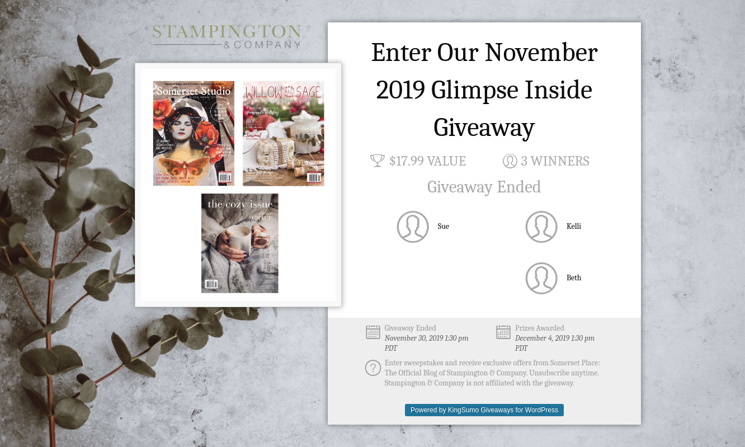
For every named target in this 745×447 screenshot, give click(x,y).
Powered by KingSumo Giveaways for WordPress (484, 410)
